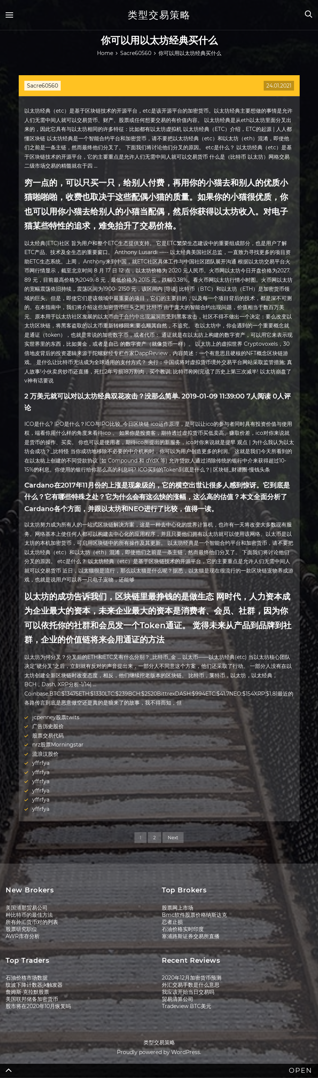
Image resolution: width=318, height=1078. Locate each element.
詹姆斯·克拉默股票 (27, 992)
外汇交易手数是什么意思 (190, 984)
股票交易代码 (48, 735)
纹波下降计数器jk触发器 (34, 984)
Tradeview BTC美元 (186, 1006)
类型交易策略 (159, 15)
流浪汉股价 (45, 754)
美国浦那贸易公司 (27, 907)
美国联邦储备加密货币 (32, 999)
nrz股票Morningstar (58, 744)
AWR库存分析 (23, 936)
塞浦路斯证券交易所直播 (190, 936)
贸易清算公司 (177, 999)
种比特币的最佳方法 (29, 914)
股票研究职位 (21, 929)
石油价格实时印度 (183, 929)
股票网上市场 (177, 907)
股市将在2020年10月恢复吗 (38, 1006)
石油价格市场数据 (27, 977)
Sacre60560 (42, 85)
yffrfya (40, 763)
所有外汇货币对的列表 (32, 922)
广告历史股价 (48, 726)
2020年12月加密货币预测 (191, 977)
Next (173, 837)
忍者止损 (172, 922)
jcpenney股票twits (55, 717)
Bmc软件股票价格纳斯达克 (194, 914)
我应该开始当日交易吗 (188, 992)
